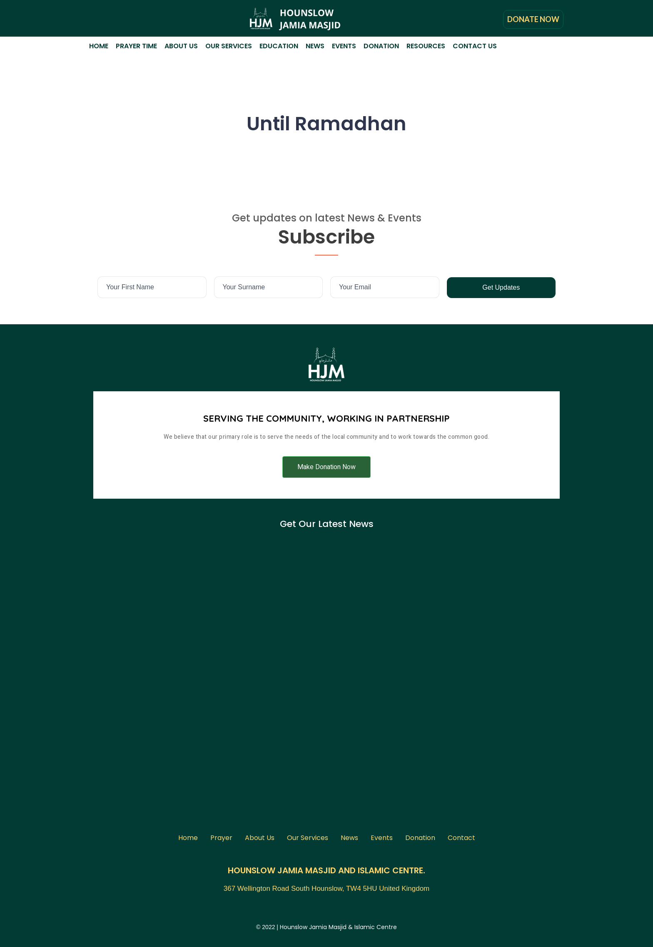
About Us (181, 46)
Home (98, 46)
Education (278, 46)
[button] (326, 467)
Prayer (221, 838)
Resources (425, 46)
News (315, 46)
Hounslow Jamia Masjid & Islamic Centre (338, 927)
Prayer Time (136, 46)
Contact (461, 838)
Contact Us (475, 46)
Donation (381, 46)
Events (344, 46)
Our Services (228, 46)
